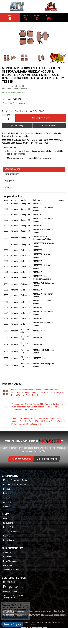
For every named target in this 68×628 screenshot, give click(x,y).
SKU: (4, 88)
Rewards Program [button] (12, 624)
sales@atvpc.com (10, 592)
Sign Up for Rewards (47, 459)
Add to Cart (43, 118)
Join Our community (21, 459)
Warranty (9, 181)
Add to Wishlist (50, 125)
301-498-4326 (9, 582)
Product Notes (12, 174)
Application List (12, 169)
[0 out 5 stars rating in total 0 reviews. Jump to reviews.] (14, 103)
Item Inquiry (18, 125)
